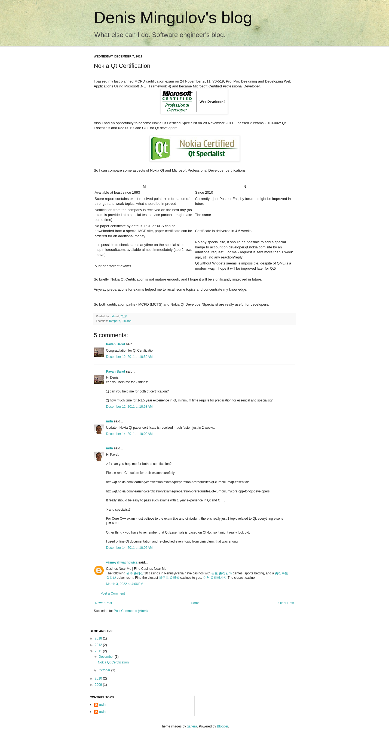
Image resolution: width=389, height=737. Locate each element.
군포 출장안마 (221, 573)
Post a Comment (113, 593)
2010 (99, 678)
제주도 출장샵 (169, 578)
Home (195, 603)
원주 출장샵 (134, 573)
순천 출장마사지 (215, 578)
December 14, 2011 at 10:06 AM (129, 548)
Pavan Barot (115, 344)
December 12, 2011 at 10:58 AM (129, 407)
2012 (99, 645)
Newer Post (103, 603)
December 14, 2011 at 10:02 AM (129, 434)
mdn (109, 421)
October (105, 670)
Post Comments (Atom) (131, 611)
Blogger (222, 726)
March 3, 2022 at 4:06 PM (124, 584)
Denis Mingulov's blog (173, 17)
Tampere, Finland (120, 320)
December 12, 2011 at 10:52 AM (129, 357)
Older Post (286, 603)
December (107, 657)
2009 (99, 685)
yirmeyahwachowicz (121, 562)
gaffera (192, 726)
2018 (99, 638)
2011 (99, 651)
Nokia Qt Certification (113, 662)
